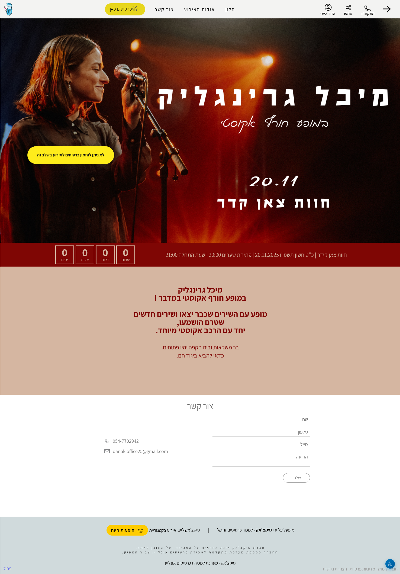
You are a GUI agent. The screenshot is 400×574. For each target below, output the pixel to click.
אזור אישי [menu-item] (327, 10)
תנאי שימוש (387, 569)
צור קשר (163, 9)
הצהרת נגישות (334, 569)
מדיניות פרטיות (362, 569)
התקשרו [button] (367, 13)
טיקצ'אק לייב (188, 530)
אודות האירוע (199, 9)
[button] (386, 9)
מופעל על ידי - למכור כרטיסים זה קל (255, 530)
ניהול (7, 568)
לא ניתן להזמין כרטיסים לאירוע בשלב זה (70, 155)
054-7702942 (125, 441)
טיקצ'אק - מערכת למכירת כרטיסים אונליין (200, 563)
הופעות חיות (127, 530)
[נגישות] (390, 564)
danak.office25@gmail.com (140, 451)
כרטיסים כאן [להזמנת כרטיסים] (120, 9)
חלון (230, 9)
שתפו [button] (348, 13)
